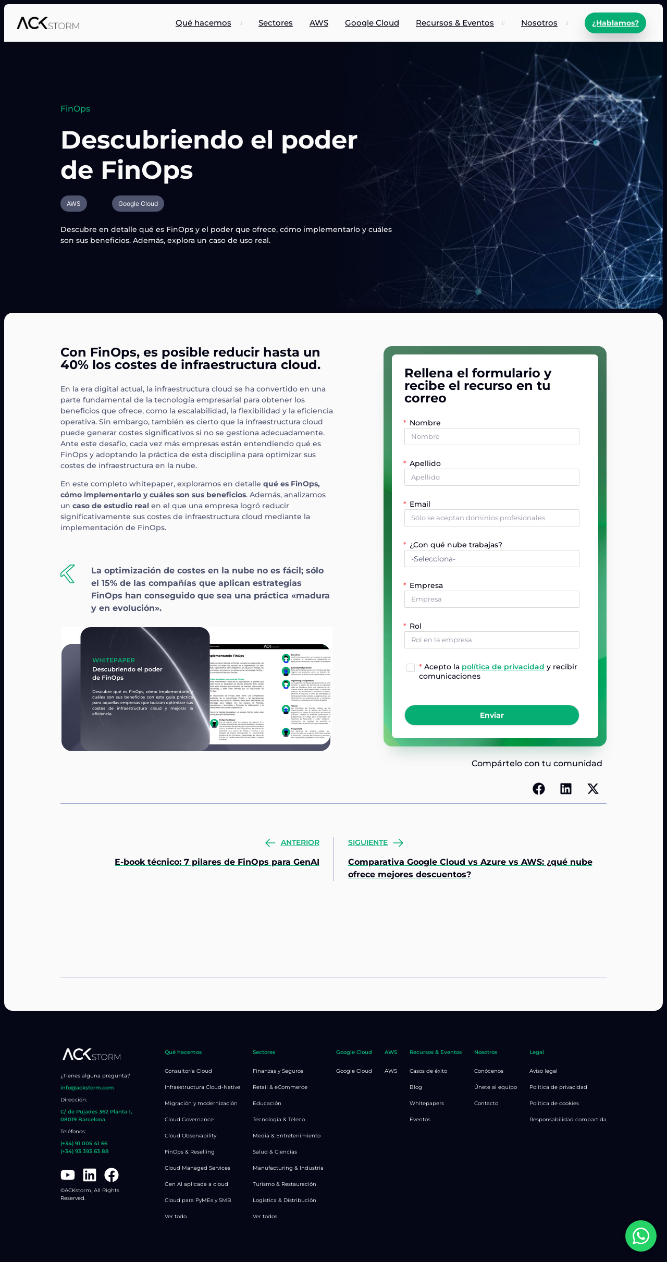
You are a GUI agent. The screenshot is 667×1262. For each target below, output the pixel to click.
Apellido (425, 463)
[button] (538, 788)
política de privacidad (503, 666)
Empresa (426, 585)
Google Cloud (372, 23)
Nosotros (539, 23)
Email (420, 504)
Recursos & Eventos (455, 23)
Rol (416, 626)
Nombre (425, 422)
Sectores (275, 23)
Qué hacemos (203, 23)
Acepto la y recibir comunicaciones (498, 671)
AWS (319, 23)
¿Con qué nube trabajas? (456, 544)
